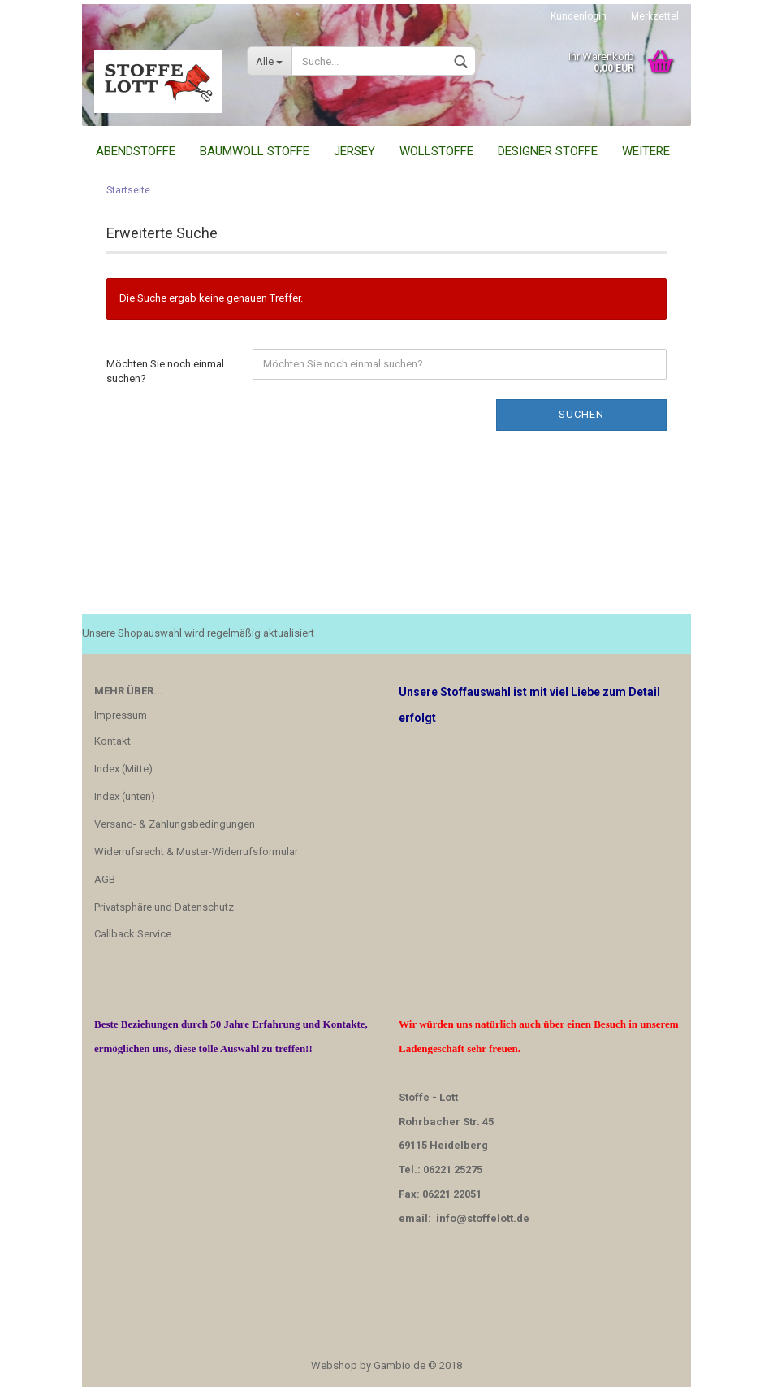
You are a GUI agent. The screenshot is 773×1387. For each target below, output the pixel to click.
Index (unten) (124, 796)
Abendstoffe (135, 151)
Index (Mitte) (123, 769)
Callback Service (132, 934)
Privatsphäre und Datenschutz (164, 907)
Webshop (334, 1365)
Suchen (581, 414)
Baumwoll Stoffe (254, 151)
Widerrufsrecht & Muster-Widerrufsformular (196, 852)
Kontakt (112, 741)
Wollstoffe (436, 151)
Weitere (646, 151)
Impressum (120, 715)
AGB (104, 879)
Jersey (354, 151)
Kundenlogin (579, 16)
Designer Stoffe (548, 151)
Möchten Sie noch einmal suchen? (165, 371)
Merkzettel (655, 16)
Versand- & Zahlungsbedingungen (174, 824)
